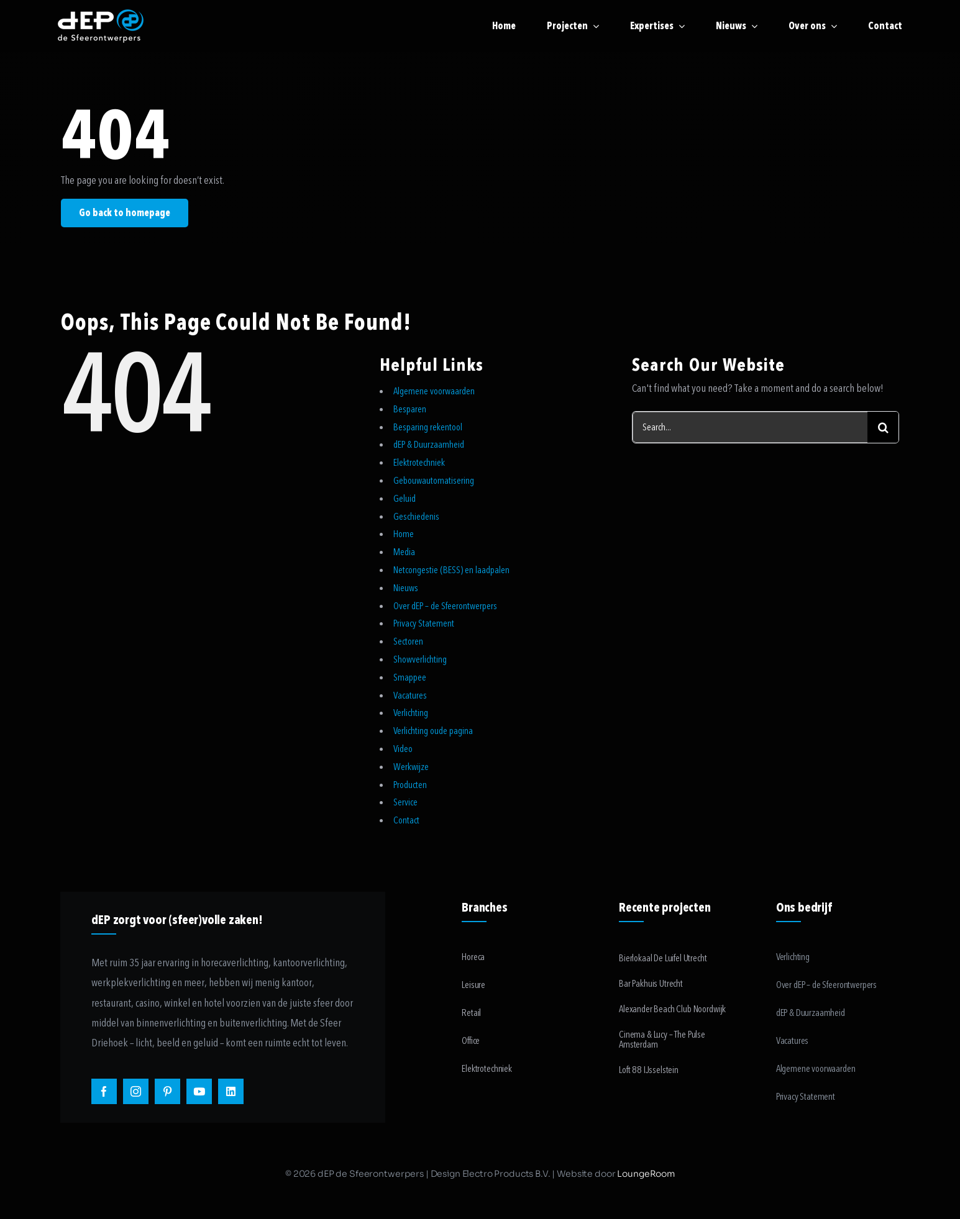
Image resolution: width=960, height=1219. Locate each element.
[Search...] (750, 427)
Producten (410, 785)
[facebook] (104, 1091)
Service (405, 802)
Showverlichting (420, 659)
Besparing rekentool (427, 427)
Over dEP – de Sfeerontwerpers (445, 606)
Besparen (409, 409)
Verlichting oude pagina (433, 731)
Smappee (409, 677)
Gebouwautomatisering (433, 480)
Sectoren (408, 641)
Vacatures (410, 695)
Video (403, 749)
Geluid (404, 498)
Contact (406, 820)
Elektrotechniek (419, 462)
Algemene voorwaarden (434, 391)
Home (403, 534)
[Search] (882, 427)
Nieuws (405, 588)
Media (404, 552)
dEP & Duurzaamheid (428, 444)
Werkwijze (411, 767)
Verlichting (410, 713)
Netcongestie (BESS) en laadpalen (451, 570)
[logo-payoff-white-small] (101, 26)
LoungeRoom (646, 1173)
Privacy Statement (423, 623)
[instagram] (136, 1091)
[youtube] (199, 1091)
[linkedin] (231, 1091)
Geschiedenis (416, 516)
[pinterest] (167, 1091)
